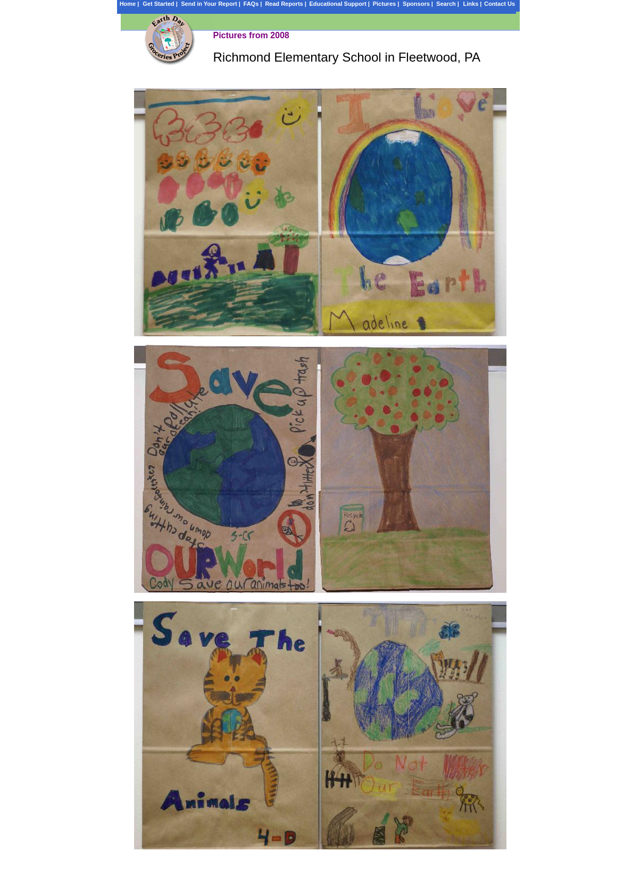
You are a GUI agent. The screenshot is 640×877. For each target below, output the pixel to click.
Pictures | (386, 4)
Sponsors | (418, 4)
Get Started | (160, 4)
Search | (447, 4)
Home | (129, 4)
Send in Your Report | (210, 4)
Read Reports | (285, 4)
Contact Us (499, 4)
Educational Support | (339, 4)
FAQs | (253, 4)
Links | (472, 4)
